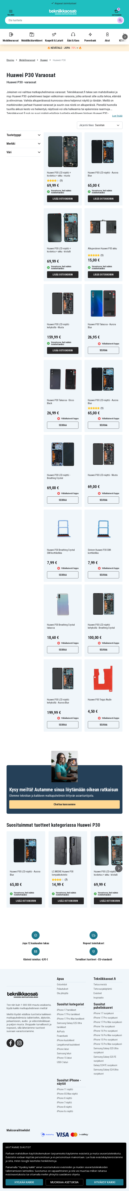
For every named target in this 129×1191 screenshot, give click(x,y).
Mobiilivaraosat (11, 37)
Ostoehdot (62, 984)
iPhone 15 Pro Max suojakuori (108, 1044)
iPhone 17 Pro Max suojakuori (108, 1022)
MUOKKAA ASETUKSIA (64, 1182)
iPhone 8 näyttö (64, 1107)
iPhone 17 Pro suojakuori (106, 1017)
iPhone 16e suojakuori (104, 1026)
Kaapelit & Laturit (54, 37)
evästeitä (84, 1153)
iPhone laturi (63, 1049)
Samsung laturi (64, 1053)
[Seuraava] (125, 36)
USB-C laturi (62, 1062)
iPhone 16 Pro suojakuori (106, 1031)
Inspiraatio (99, 997)
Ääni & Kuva (73, 37)
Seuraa (104, 350)
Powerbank (90, 37)
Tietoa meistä (100, 984)
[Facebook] (11, 1043)
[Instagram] (19, 1043)
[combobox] (64, 20)
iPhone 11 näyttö (65, 1089)
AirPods (61, 1031)
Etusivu (10, 60)
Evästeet (98, 993)
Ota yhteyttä (62, 993)
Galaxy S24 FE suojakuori (105, 1065)
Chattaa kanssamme (65, 804)
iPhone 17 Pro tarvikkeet (68, 1014)
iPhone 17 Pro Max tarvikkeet (70, 1018)
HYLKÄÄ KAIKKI (24, 1182)
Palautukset (62, 989)
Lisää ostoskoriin (63, 198)
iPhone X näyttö (64, 1098)
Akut (107, 37)
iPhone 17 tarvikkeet (66, 1010)
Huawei (44, 60)
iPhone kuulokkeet (65, 1040)
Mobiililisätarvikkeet (31, 37)
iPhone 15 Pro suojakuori (106, 1039)
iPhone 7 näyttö (64, 1102)
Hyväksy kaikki (104, 1182)
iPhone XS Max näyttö (67, 1093)
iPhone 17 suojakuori (104, 1013)
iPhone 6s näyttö (65, 1111)
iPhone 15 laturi (64, 1057)
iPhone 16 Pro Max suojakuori (108, 1035)
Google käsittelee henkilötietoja (38, 1161)
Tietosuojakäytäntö (103, 989)
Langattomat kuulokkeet (68, 1044)
